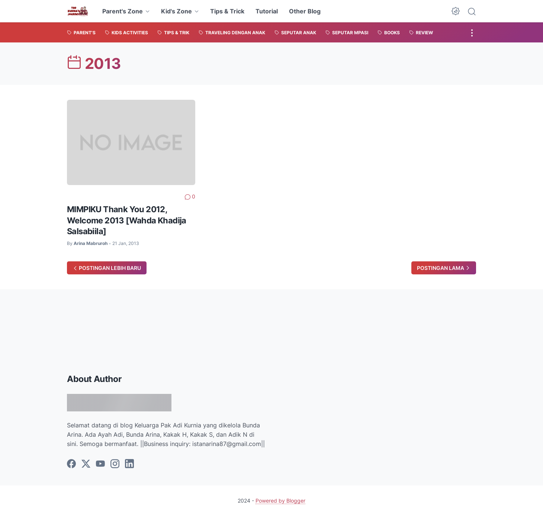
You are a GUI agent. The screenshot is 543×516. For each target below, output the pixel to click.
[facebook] (71, 464)
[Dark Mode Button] (455, 11)
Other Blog (305, 11)
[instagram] (114, 464)
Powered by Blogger (280, 500)
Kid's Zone (176, 11)
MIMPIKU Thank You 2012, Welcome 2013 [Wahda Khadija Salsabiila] (126, 220)
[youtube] (100, 464)
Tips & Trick (227, 11)
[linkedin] (129, 464)
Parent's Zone (122, 11)
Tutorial (267, 11)
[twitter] (85, 464)
